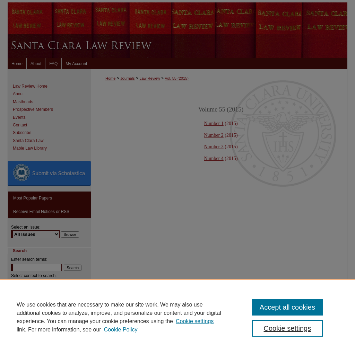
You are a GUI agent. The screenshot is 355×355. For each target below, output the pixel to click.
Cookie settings (195, 321)
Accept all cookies (287, 307)
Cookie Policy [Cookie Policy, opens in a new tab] (121, 329)
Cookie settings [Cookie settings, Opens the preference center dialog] (287, 328)
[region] (177, 317)
